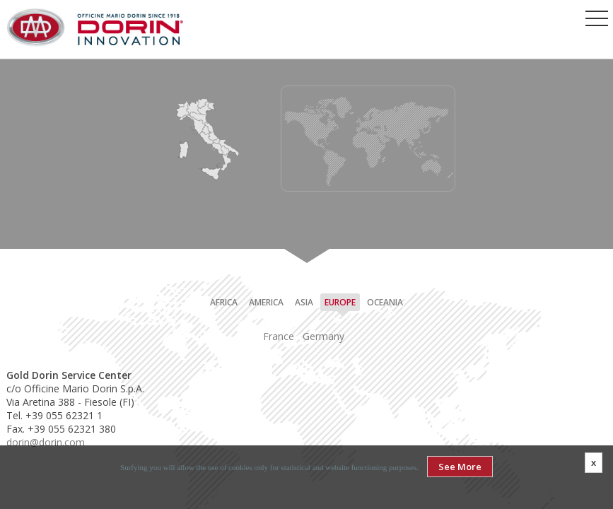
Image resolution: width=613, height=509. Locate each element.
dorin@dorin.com (45, 442)
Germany (323, 336)
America (266, 302)
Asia (304, 302)
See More (459, 466)
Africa (224, 302)
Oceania (385, 302)
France (278, 336)
